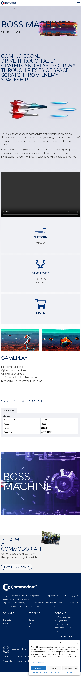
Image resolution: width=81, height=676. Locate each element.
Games (31, 620)
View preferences (70, 668)
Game (10, 9)
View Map (59, 631)
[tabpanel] (20, 340)
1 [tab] (36, 352)
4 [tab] (45, 352)
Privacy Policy (48, 672)
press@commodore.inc (63, 621)
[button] (77, 643)
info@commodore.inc (63, 617)
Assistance (33, 626)
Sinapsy (6, 623)
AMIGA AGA (9, 411)
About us (6, 617)
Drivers (31, 623)
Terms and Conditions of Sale (65, 672)
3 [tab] (42, 352)
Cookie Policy (37, 672)
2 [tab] (39, 352)
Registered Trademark (15, 649)
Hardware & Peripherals (37, 617)
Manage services (38, 663)
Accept (38, 668)
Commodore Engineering (49, 606)
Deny (54, 668)
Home (3, 9)
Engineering (7, 620)
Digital (5, 626)
